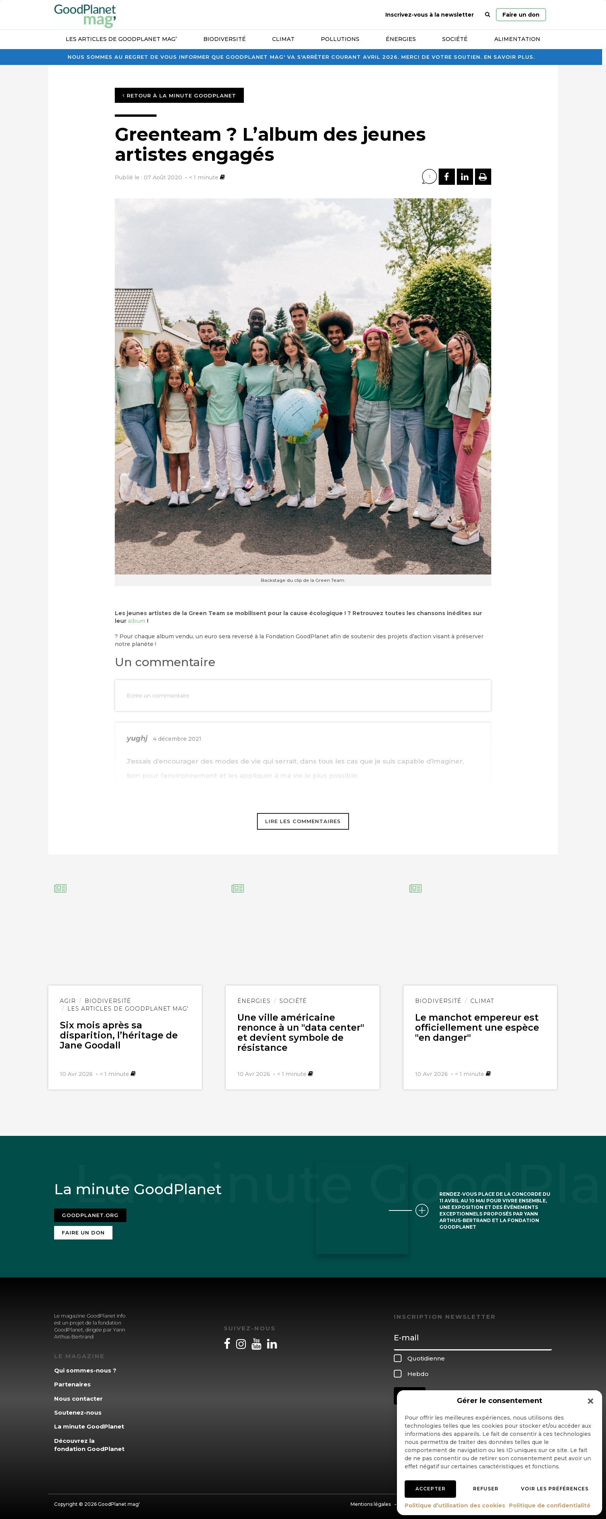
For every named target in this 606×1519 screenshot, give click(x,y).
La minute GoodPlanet (89, 1423)
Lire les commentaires (303, 821)
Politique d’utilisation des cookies (455, 1505)
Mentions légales (371, 1501)
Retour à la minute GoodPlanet (179, 95)
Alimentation (517, 39)
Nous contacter (78, 1395)
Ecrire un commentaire (158, 695)
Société (455, 39)
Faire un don (521, 14)
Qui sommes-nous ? (85, 1367)
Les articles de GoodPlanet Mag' (128, 1008)
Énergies (401, 39)
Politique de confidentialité (550, 1505)
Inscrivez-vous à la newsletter (429, 14)
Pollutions (340, 39)
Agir (68, 1000)
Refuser (486, 1489)
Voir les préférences (555, 1489)
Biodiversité (224, 39)
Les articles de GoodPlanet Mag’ (121, 39)
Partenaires (72, 1381)
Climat (283, 39)
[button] (590, 1401)
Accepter (430, 1489)
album (136, 620)
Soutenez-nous (78, 1409)
